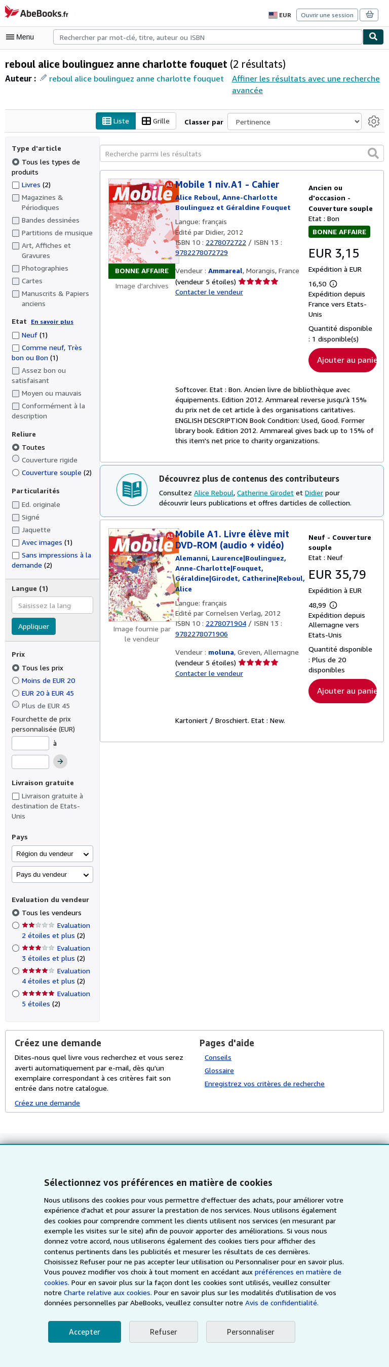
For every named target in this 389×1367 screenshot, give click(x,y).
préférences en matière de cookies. (195, 1272)
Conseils (218, 1047)
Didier (311, 494)
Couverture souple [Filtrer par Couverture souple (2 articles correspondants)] (51, 472)
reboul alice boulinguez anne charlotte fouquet (132, 78)
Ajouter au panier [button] (347, 360)
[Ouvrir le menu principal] (22, 37)
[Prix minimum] (30, 743)
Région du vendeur (44, 843)
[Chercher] (373, 37)
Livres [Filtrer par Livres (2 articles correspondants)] (31, 184)
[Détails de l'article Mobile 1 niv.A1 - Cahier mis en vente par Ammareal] (141, 229)
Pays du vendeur (41, 864)
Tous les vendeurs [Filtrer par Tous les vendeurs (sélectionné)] (51, 903)
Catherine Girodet (264, 494)
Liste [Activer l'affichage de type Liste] (119, 121)
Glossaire (220, 1060)
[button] (373, 153)
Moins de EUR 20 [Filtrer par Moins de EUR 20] (46, 680)
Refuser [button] (162, 1332)
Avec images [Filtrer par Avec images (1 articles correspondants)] (42, 542)
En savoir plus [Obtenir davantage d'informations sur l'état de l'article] (49, 321)
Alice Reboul (212, 494)
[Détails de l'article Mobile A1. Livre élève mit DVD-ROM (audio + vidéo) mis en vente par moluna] (141, 576)
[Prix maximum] (30, 762)
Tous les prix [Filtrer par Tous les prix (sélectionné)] (37, 667)
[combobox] (208, 37)
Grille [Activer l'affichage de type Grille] (158, 121)
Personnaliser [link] (248, 1332)
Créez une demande (47, 1092)
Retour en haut (194, 1143)
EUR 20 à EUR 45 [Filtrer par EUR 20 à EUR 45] (47, 693)
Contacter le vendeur (208, 292)
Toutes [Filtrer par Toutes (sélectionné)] (28, 447)
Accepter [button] (84, 1332)
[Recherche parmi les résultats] (242, 153)
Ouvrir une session (328, 14)
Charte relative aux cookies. (277, 1282)
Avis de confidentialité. (154, 1303)
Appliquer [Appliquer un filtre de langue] (33, 627)
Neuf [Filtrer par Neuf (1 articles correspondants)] (30, 334)
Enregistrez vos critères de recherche (263, 1074)
